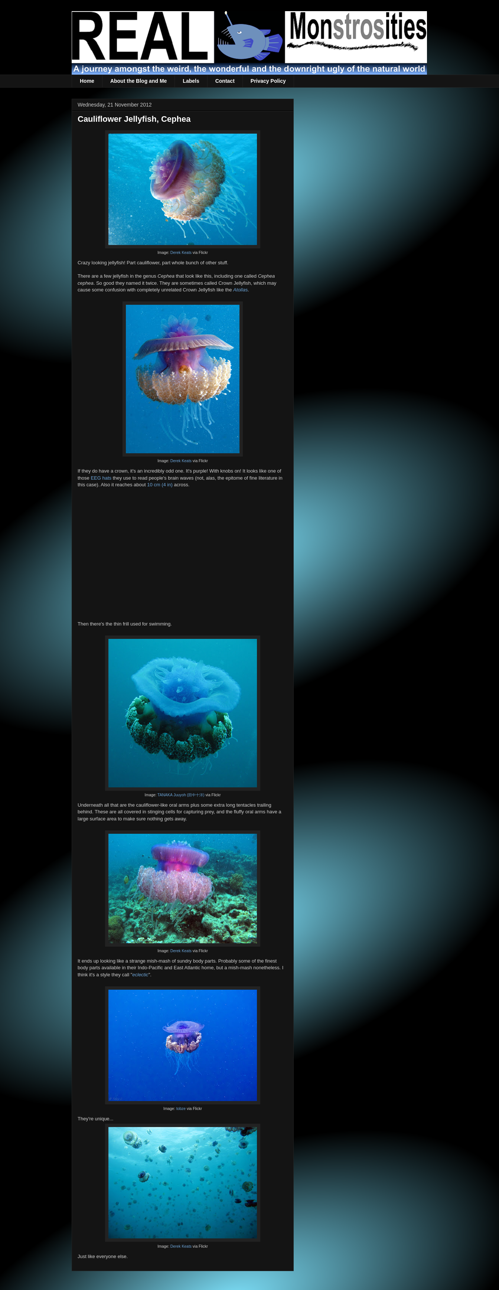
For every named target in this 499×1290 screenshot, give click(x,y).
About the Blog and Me (138, 81)
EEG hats (101, 478)
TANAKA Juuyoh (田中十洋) (180, 795)
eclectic (140, 974)
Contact (225, 81)
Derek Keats (181, 253)
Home (87, 81)
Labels (191, 81)
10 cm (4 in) (160, 484)
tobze (181, 1109)
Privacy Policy (268, 81)
